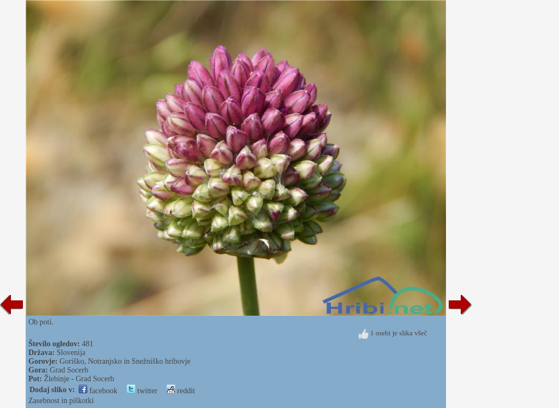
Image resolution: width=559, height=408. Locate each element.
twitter (142, 391)
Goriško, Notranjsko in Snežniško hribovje (125, 361)
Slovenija (71, 352)
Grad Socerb (69, 370)
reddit (180, 391)
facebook (98, 391)
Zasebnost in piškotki (61, 401)
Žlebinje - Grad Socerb (79, 379)
